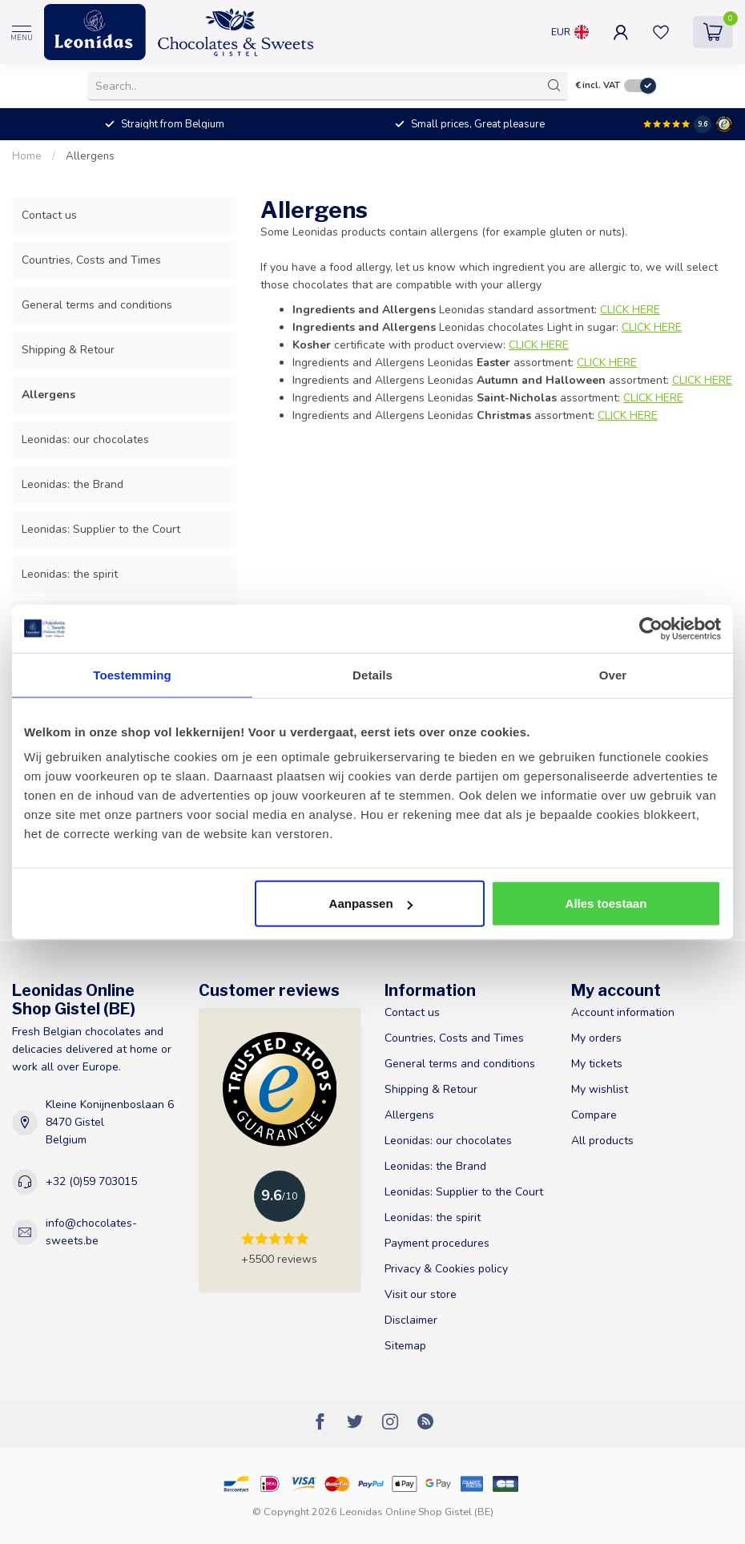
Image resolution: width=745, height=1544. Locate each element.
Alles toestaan (606, 903)
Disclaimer (411, 1320)
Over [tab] (613, 674)
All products (602, 1140)
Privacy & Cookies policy (446, 1268)
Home (27, 156)
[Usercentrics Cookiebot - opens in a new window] (651, 628)
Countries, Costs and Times (91, 260)
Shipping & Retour (68, 349)
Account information (623, 1012)
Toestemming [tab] (132, 674)
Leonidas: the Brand (72, 484)
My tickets (596, 1063)
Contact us (49, 215)
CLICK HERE (539, 345)
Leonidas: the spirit (70, 574)
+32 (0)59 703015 (91, 1181)
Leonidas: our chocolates (85, 439)
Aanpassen (371, 903)
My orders (596, 1038)
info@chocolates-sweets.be (91, 1231)
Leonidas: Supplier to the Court (101, 529)
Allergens (90, 156)
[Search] (554, 85)
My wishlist (599, 1089)
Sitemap (405, 1345)
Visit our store (421, 1294)
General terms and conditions (97, 304)
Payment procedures (437, 1243)
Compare (594, 1115)
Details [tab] (372, 674)
